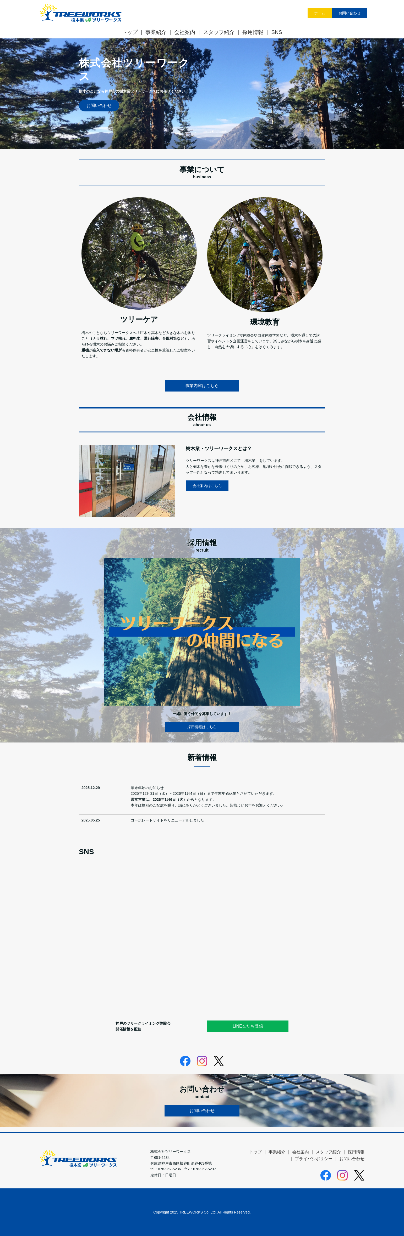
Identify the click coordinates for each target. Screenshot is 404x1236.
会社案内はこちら (207, 486)
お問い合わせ (350, 13)
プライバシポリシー (313, 1158)
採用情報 (252, 32)
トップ (130, 32)
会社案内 (184, 32)
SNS (276, 32)
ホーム (319, 13)
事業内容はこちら (202, 385)
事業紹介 (155, 32)
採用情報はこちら (202, 727)
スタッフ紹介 (218, 32)
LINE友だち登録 (248, 1026)
